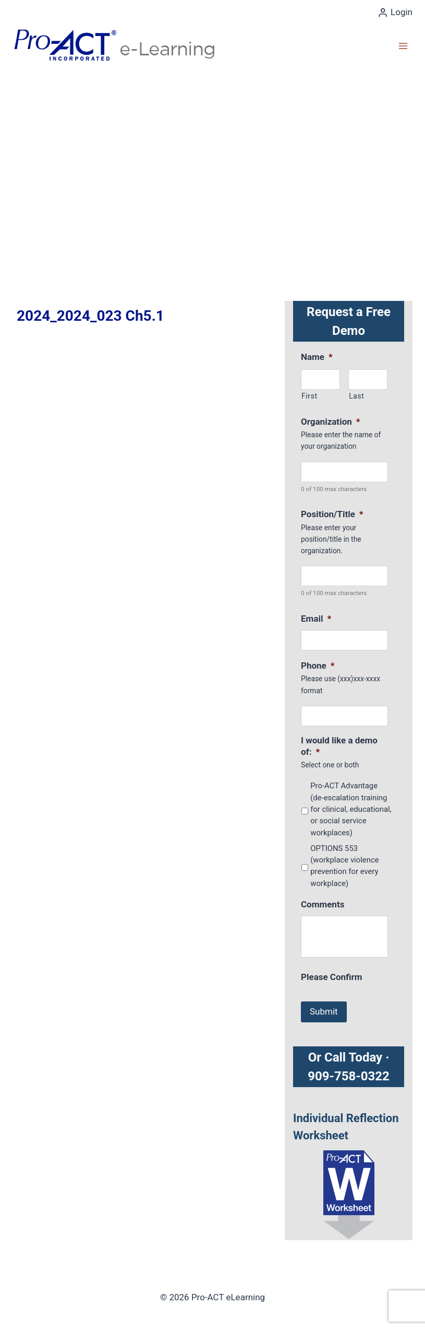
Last (356, 396)
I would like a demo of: (339, 746)
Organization (330, 421)
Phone (318, 665)
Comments (322, 904)
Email (316, 618)
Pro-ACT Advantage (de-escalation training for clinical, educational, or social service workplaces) (350, 809)
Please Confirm (331, 977)
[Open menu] (402, 46)
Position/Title (332, 514)
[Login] (395, 12)
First (309, 396)
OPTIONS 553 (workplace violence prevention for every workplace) (344, 866)
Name (317, 357)
